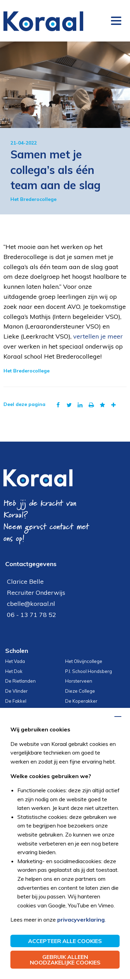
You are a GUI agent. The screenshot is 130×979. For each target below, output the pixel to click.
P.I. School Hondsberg (88, 671)
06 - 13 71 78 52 (31, 615)
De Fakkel (15, 701)
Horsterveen (78, 681)
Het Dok (14, 671)
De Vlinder (16, 691)
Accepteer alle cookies (65, 941)
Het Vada (15, 661)
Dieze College (80, 691)
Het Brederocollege (33, 199)
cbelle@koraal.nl (31, 604)
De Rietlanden (20, 681)
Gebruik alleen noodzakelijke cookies (65, 959)
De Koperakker (81, 701)
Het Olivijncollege (83, 661)
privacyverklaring (81, 919)
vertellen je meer (98, 336)
